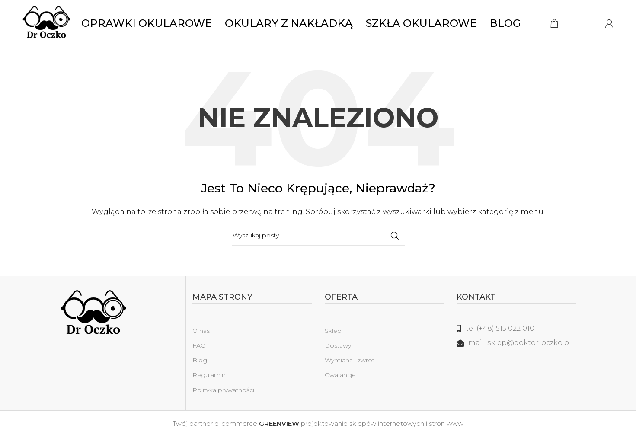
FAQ (199, 351)
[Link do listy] (516, 333)
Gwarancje (340, 380)
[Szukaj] (318, 241)
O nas (201, 336)
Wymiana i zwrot (349, 365)
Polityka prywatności (223, 395)
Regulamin (209, 380)
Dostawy (338, 351)
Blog (199, 365)
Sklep (333, 336)
